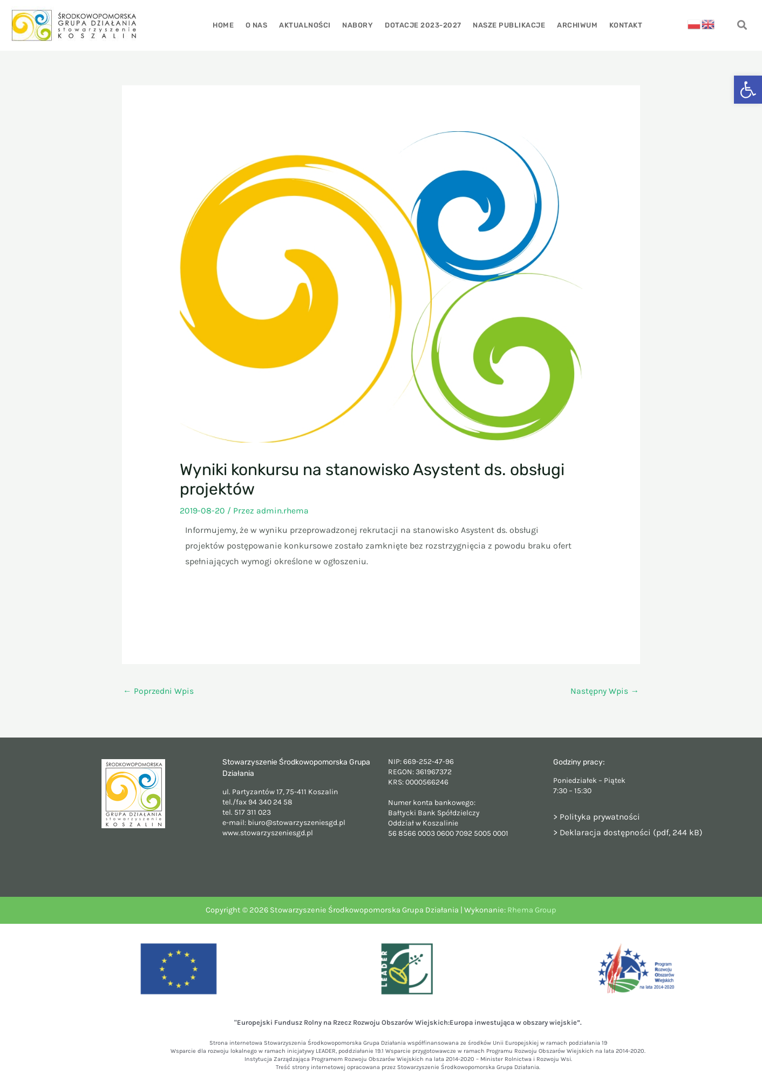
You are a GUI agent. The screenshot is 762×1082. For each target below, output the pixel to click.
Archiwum (575, 25)
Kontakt (622, 25)
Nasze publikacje (508, 25)
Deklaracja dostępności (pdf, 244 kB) (632, 832)
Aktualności (306, 25)
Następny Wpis (604, 691)
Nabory (358, 25)
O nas (259, 25)
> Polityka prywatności (597, 816)
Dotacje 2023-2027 (422, 25)
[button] (748, 90)
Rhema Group (531, 910)
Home (226, 25)
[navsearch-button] (742, 25)
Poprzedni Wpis (159, 691)
